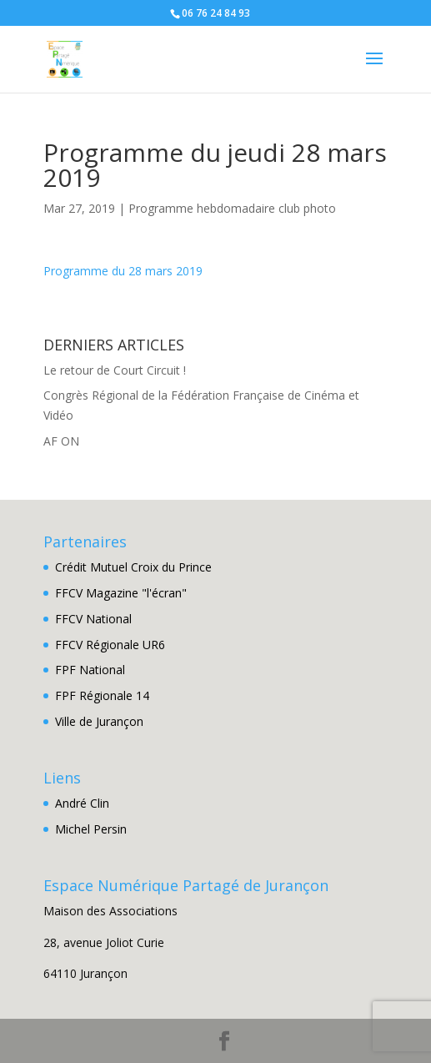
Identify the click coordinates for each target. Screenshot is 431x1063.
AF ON (61, 441)
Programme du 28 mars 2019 (123, 271)
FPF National (90, 670)
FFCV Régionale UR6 (110, 644)
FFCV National (93, 619)
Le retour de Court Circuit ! (114, 370)
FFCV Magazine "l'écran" (121, 593)
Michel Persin (91, 829)
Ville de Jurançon (99, 721)
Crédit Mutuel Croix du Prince (133, 567)
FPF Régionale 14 (102, 695)
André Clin (82, 803)
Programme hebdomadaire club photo (232, 208)
